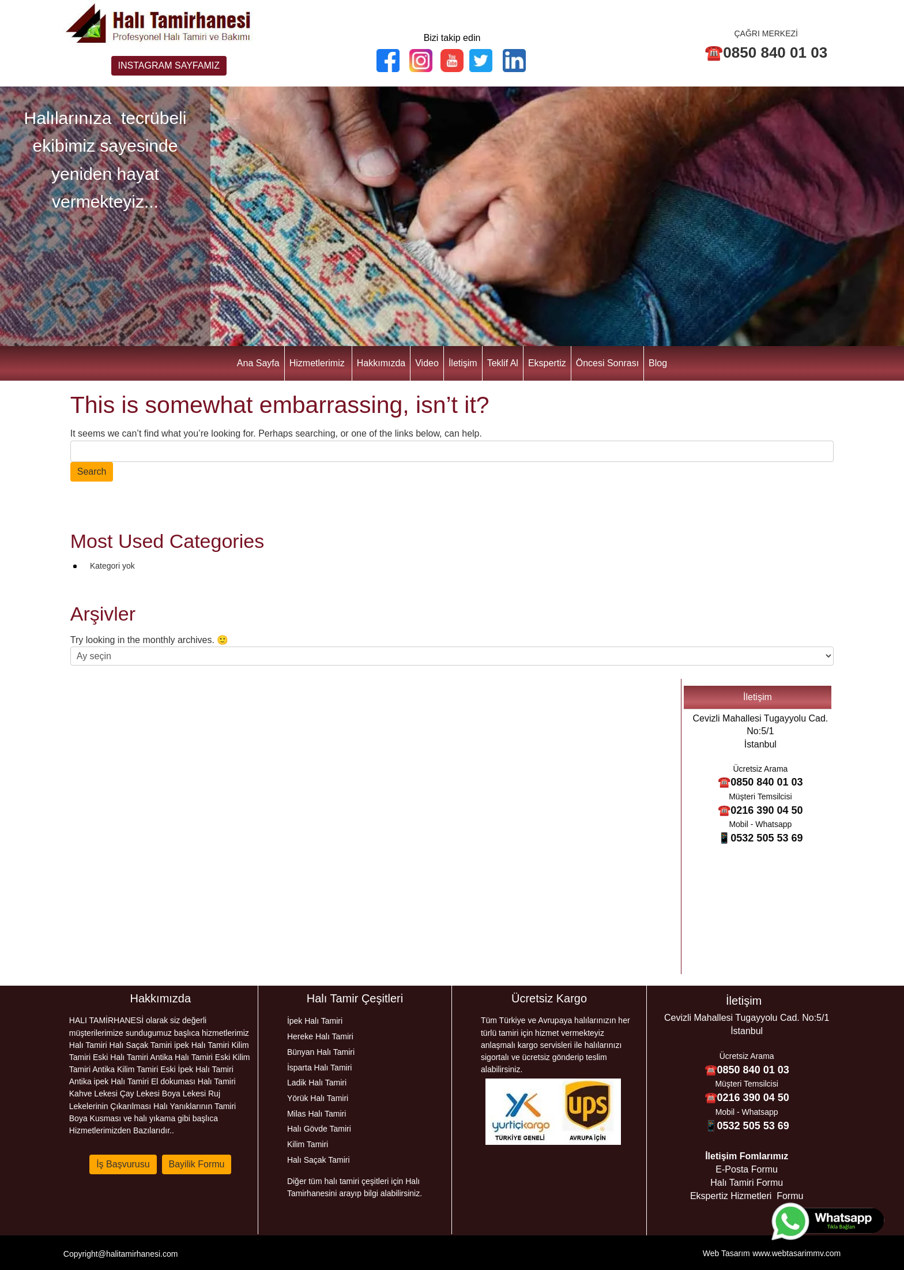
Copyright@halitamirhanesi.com (120, 1253)
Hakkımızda (381, 363)
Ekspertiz (547, 363)
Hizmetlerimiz (317, 363)
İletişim (463, 363)
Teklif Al (502, 363)
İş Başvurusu (122, 1164)
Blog (658, 363)
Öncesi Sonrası (607, 363)
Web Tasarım (726, 1253)
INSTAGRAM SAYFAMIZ (169, 65)
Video (427, 363)
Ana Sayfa (258, 363)
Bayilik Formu (197, 1164)
